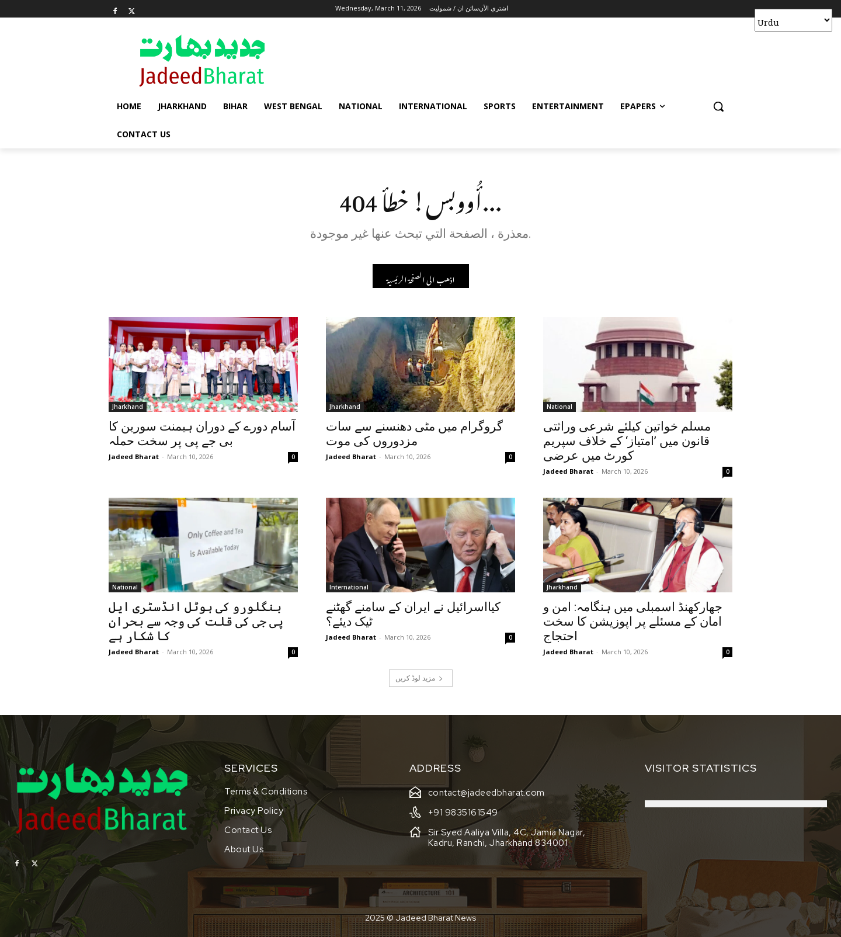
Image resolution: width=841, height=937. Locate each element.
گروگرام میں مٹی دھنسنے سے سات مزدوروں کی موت (414, 433)
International (349, 587)
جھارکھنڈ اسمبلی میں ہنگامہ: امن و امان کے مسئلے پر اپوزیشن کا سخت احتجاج (632, 621)
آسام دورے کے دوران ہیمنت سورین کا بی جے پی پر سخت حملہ (202, 433)
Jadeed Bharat (134, 456)
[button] (718, 106)
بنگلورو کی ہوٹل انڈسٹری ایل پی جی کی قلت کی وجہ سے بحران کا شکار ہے (196, 621)
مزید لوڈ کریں (419, 678)
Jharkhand (127, 406)
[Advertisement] (508, 60)
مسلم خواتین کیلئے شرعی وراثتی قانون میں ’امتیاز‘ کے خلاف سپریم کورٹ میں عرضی (627, 441)
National (559, 406)
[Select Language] (793, 20)
